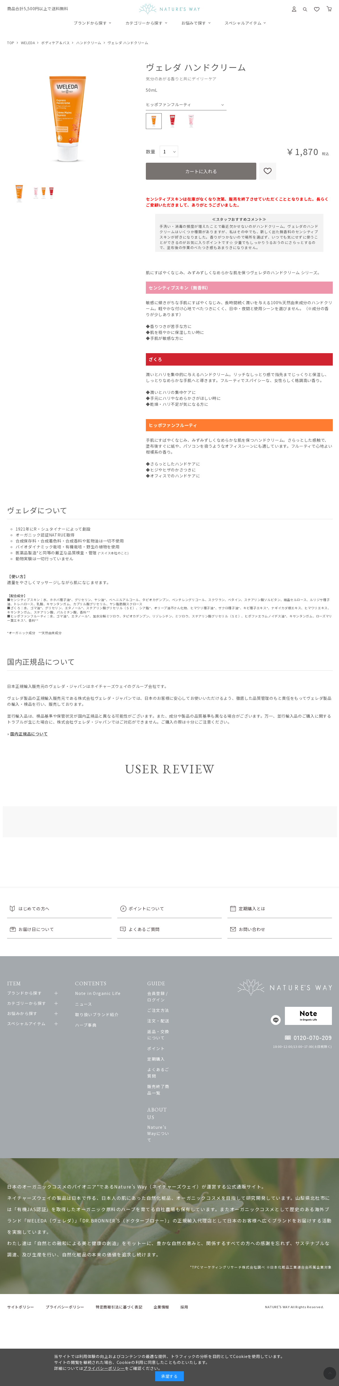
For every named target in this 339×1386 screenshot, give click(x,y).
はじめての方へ (34, 908)
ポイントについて (146, 908)
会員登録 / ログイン (183, 993)
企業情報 (161, 1261)
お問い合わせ (252, 929)
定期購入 (173, 1046)
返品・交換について (184, 1025)
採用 (184, 1261)
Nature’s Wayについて (187, 1094)
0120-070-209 (313, 1037)
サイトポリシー (20, 1261)
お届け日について (36, 929)
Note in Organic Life (102, 993)
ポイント (173, 1036)
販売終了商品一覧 (181, 1067)
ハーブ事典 (90, 1025)
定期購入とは (252, 908)
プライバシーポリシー (65, 1261)
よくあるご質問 (144, 929)
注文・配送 (175, 1014)
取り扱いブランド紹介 (101, 1014)
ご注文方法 (175, 1004)
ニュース (88, 1004)
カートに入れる (201, 171)
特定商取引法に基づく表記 (119, 1261)
